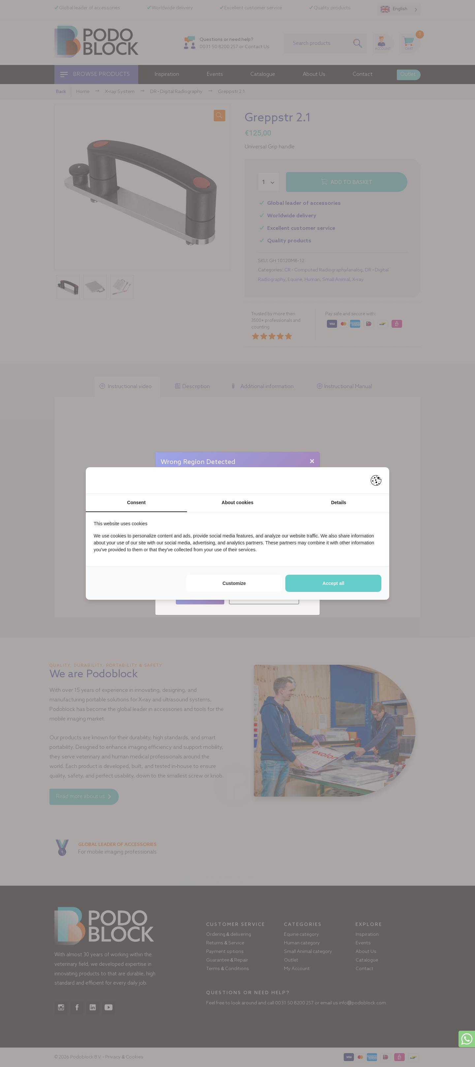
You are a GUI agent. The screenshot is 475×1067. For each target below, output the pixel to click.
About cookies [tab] (237, 502)
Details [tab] (338, 502)
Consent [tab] (136, 502)
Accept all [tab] (333, 583)
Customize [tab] (234, 583)
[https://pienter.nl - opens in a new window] (376, 480)
